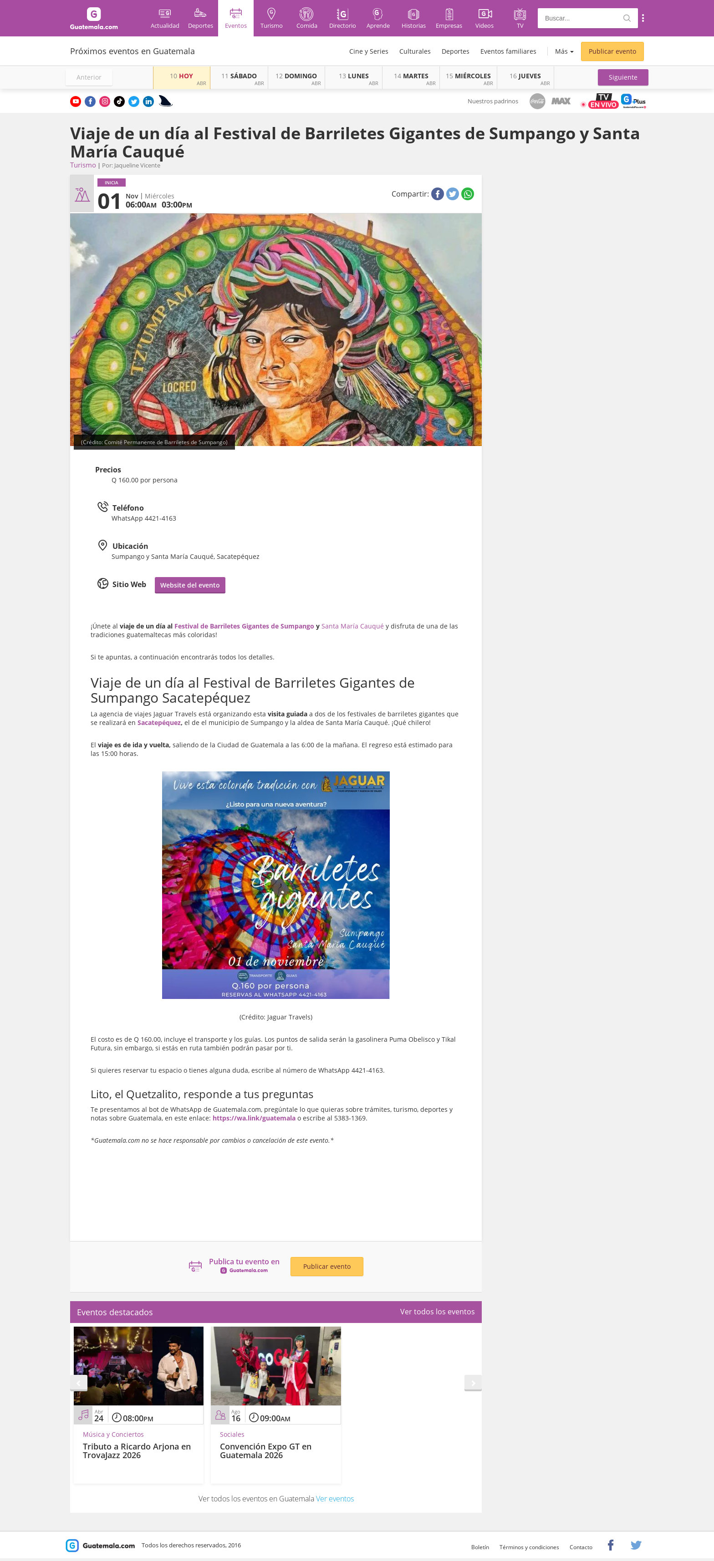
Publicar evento (612, 51)
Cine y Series (368, 51)
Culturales (415, 51)
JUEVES (525, 75)
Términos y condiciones (529, 1547)
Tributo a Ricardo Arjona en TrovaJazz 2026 (137, 1451)
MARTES (411, 75)
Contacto (581, 1547)
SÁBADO (239, 75)
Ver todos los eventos (437, 1312)
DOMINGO (296, 75)
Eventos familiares (508, 51)
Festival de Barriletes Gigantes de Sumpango (244, 626)
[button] (623, 77)
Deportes (455, 51)
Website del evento (190, 585)
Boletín (480, 1547)
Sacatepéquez (159, 722)
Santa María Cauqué (352, 626)
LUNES (354, 75)
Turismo (83, 164)
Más (561, 51)
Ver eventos (335, 1499)
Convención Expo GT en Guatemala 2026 (265, 1451)
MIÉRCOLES (468, 75)
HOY (181, 75)
